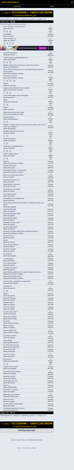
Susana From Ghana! (10, 52)
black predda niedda (10, 218)
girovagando (7, 34)
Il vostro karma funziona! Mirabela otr (15, 57)
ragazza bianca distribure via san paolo (16, 88)
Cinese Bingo (7, 340)
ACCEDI (52, 6)
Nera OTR (6, 321)
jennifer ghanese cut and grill (13, 404)
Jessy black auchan (9, 194)
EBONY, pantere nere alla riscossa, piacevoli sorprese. (21, 65)
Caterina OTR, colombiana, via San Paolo (17, 281)
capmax (12, 40)
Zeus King (13, 318)
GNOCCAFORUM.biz (10, 2)
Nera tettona (7, 359)
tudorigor (13, 85)
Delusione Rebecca (9, 138)
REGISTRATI (17, 6)
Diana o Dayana (8, 325)
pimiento (13, 59)
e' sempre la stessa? (10, 267)
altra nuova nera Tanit (10, 389)
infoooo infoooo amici (10, 366)
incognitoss (14, 102)
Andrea (5, 83)
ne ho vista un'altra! (9, 263)
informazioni (7, 286)
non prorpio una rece (10, 381)
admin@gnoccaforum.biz (36, 440)
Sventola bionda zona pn (11, 180)
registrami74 (14, 67)
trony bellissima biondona (12, 371)
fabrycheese (14, 119)
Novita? (5, 293)
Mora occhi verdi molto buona (13, 175)
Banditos (13, 128)
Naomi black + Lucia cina (11, 184)
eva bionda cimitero (9, 335)
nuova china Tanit (9, 349)
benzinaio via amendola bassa (13, 146)
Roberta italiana (8, 117)
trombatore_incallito (16, 73)
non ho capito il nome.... (11, 154)
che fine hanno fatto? (10, 227)
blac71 (12, 36)
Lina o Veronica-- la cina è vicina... (14, 26)
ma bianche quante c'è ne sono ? (14, 408)
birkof (12, 28)
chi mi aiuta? (7, 254)
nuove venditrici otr (9, 38)
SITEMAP (33, 448)
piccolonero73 (14, 347)
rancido (12, 97)
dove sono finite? (9, 307)
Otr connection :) (9, 236)
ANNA (5, 100)
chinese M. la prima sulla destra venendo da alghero (20, 231)
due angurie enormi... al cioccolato (14, 170)
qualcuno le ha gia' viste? (11, 222)
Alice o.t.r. (6, 385)
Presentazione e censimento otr (13, 198)
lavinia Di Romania (9, 298)
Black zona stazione (10, 317)
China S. (6, 161)
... (12, 80)
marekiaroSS (14, 342)
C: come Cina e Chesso (11, 345)
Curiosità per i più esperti (11, 189)
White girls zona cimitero (11, 394)
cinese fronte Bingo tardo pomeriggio (15, 95)
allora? (5, 240)
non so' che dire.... (9, 354)
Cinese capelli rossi (9, 330)
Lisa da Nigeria (8, 259)
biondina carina (8, 302)
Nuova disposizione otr (11, 244)
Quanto (12, 200)
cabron (12, 177)
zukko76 (12, 288)
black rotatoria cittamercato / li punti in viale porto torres (22, 272)
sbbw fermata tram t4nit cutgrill (13, 112)
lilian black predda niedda (11, 213)
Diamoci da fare (8, 399)
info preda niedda (9, 376)
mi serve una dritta (9, 249)
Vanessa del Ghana (9, 165)
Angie (5, 107)
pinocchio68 (14, 283)
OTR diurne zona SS (10, 76)
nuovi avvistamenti (9, 209)
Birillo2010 (13, 387)
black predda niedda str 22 (12, 276)
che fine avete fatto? (10, 312)
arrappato (13, 207)
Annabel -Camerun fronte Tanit (13, 131)
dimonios (13, 186)
